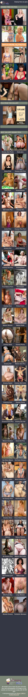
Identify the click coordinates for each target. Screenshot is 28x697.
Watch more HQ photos (14, 45)
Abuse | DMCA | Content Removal (17, 694)
